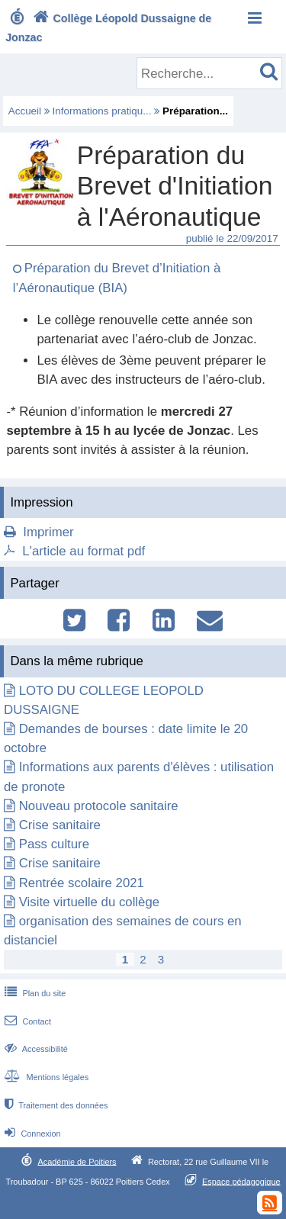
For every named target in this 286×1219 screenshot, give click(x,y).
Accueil (24, 111)
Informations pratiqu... (102, 111)
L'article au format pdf (83, 551)
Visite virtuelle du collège (89, 902)
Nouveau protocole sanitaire (98, 806)
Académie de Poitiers (76, 1161)
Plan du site (34, 993)
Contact (26, 1021)
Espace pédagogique (241, 1180)
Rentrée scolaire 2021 (81, 883)
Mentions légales (45, 1077)
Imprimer (48, 532)
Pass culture (54, 844)
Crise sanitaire (60, 825)
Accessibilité (35, 1048)
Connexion (31, 1133)
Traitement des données (55, 1105)
